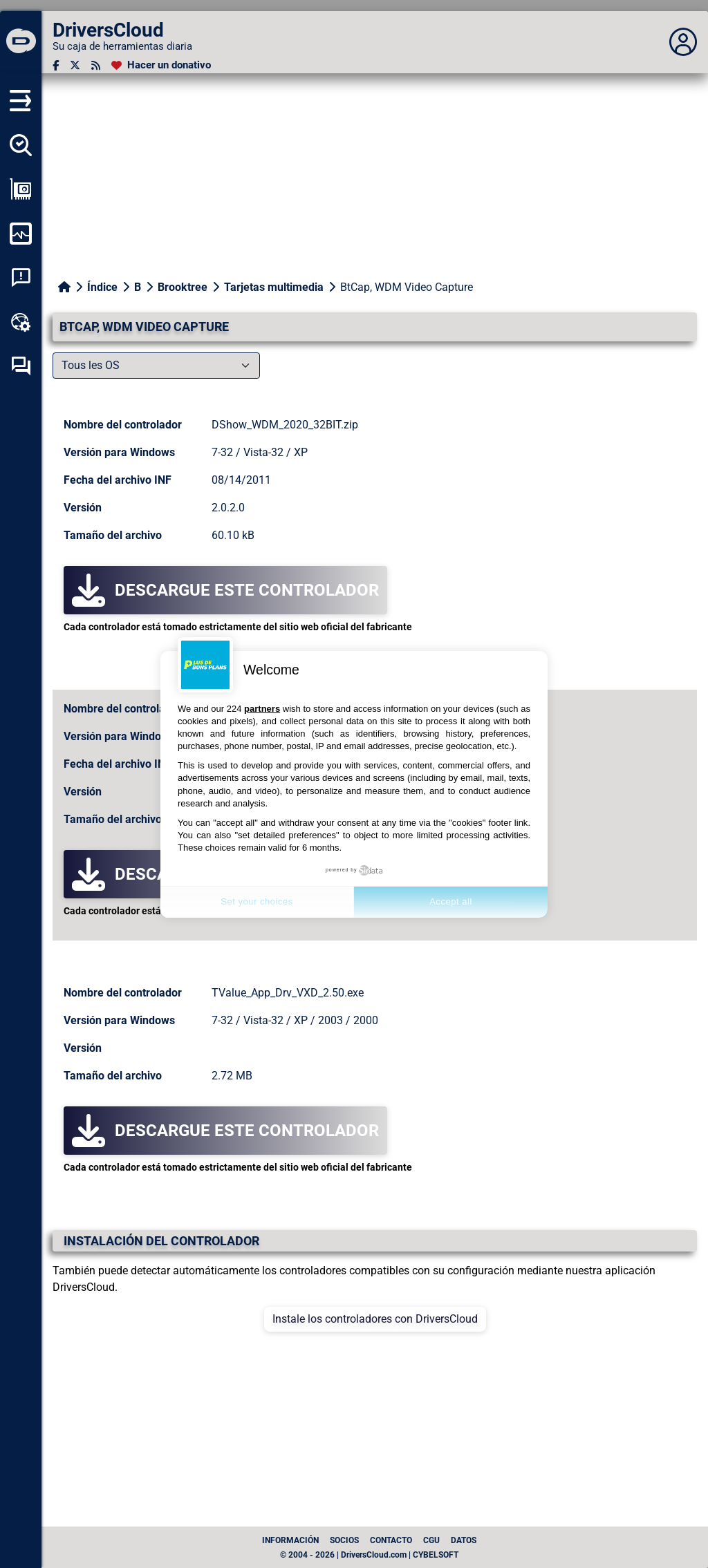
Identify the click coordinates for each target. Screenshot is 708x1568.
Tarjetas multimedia (274, 287)
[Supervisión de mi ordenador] (21, 234)
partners (262, 708)
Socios (344, 1540)
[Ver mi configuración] (21, 189)
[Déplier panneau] (683, 42)
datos (463, 1540)
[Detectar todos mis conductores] (21, 145)
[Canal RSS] (95, 65)
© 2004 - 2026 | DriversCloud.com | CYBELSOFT (369, 1555)
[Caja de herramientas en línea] (21, 322)
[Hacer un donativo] (161, 65)
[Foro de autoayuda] (21, 366)
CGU (431, 1540)
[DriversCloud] (20, 42)
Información (290, 1540)
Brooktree (182, 287)
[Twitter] (75, 65)
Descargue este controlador (225, 590)
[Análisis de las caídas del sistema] (21, 278)
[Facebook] (56, 65)
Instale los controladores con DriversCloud (375, 1318)
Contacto (391, 1540)
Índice (102, 287)
